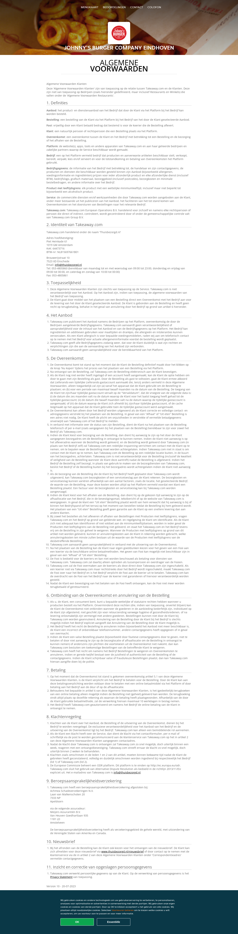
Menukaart (89, 7)
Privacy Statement (61, 877)
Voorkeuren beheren (123, 910)
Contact (136, 7)
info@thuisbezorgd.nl (68, 265)
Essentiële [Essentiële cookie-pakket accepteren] (113, 921)
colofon (154, 7)
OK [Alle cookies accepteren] (77, 921)
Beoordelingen (114, 7)
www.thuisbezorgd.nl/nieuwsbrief (122, 851)
